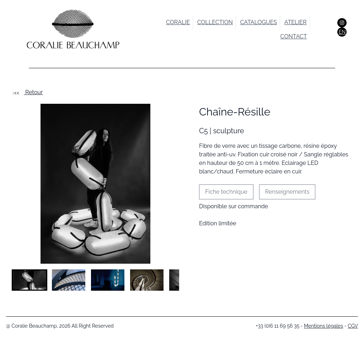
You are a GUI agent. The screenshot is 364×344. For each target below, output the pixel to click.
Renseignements (287, 191)
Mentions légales (323, 326)
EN (342, 32)
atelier (295, 22)
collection (215, 22)
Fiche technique (226, 191)
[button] (29, 280)
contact (293, 36)
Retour (27, 92)
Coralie (178, 22)
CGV (353, 326)
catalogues (258, 22)
